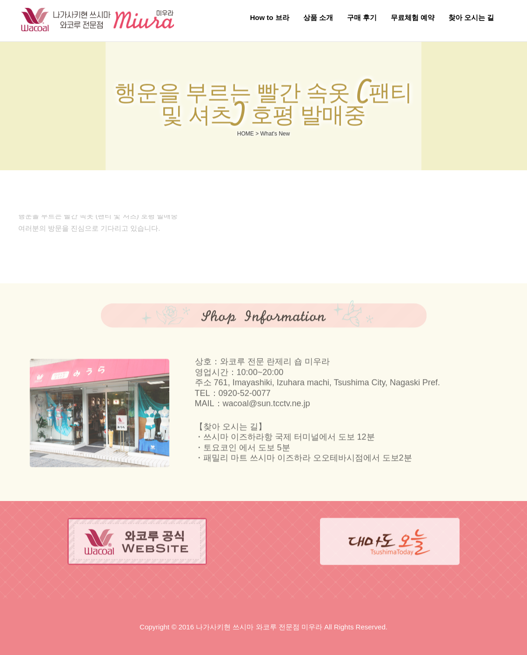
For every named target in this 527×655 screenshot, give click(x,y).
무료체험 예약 (412, 17)
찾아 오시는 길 (471, 17)
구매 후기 (362, 17)
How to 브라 (269, 17)
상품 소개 (318, 17)
